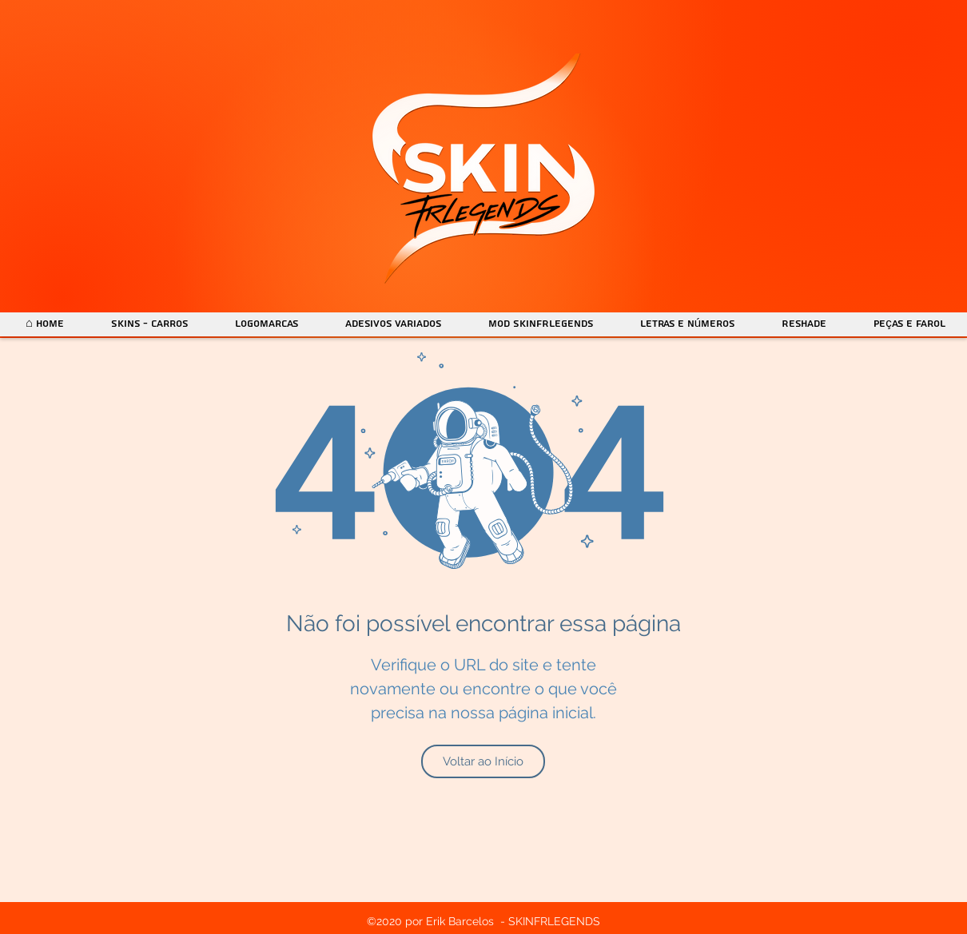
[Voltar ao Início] (483, 761)
